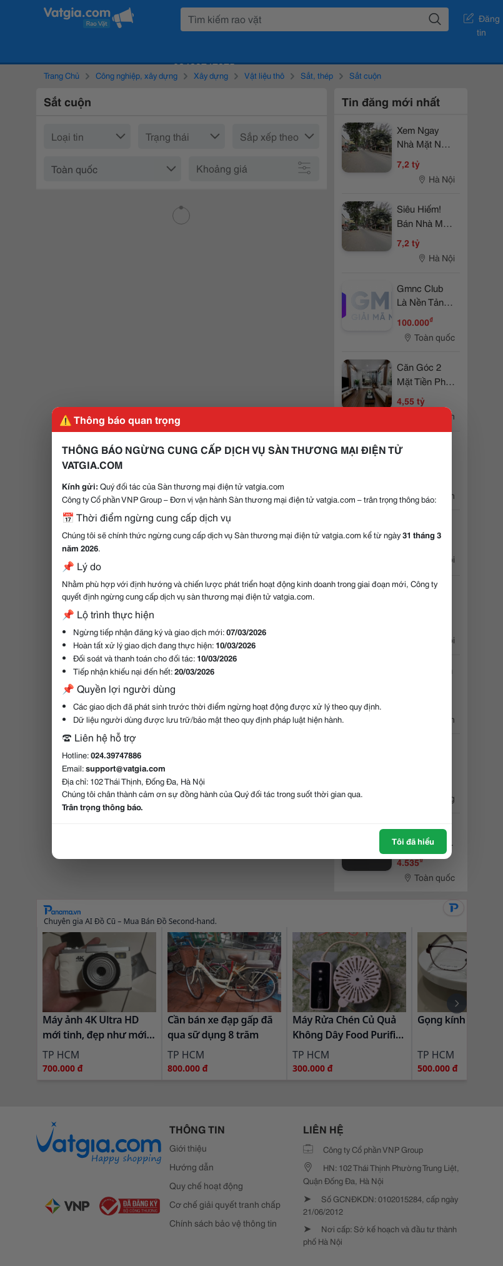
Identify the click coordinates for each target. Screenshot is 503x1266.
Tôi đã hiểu (413, 841)
